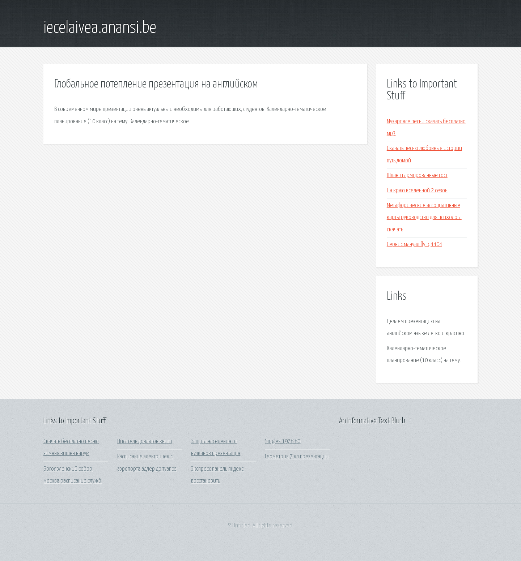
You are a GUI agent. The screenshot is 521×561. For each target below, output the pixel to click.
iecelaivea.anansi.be (99, 28)
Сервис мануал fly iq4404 (414, 244)
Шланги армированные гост (417, 175)
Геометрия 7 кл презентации (297, 457)
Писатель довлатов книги (144, 441)
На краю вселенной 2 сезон (417, 191)
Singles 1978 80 (282, 441)
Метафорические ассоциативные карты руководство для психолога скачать (424, 217)
